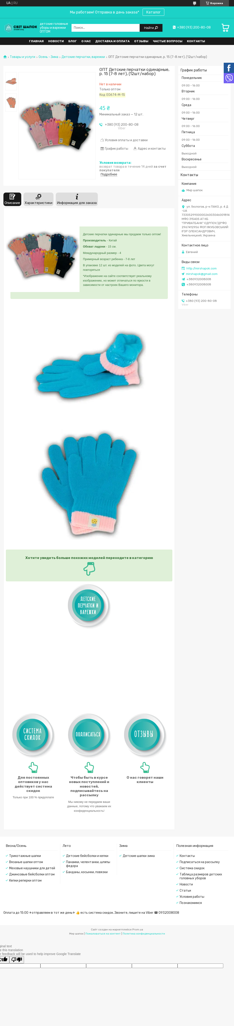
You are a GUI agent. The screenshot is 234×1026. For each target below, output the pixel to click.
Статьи (185, 891)
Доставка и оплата (112, 41)
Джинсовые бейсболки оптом (32, 874)
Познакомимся (191, 903)
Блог (72, 41)
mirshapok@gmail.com (202, 274)
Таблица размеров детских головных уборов (201, 876)
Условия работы (192, 897)
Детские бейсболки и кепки (87, 856)
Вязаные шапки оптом (26, 862)
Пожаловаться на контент (103, 933)
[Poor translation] (16, 959)
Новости (56, 41)
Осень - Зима (48, 57)
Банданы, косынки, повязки (87, 872)
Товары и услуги (22, 57)
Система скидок (192, 868)
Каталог (153, 12)
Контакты (196, 41)
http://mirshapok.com (201, 268)
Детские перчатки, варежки (83, 57)
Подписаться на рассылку (200, 862)
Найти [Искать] (149, 28)
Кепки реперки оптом (25, 880)
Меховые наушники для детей (32, 868)
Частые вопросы (167, 41)
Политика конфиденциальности (144, 933)
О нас (86, 41)
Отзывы (141, 41)
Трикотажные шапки (25, 856)
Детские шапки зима (139, 856)
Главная (36, 41)
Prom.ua (137, 929)
